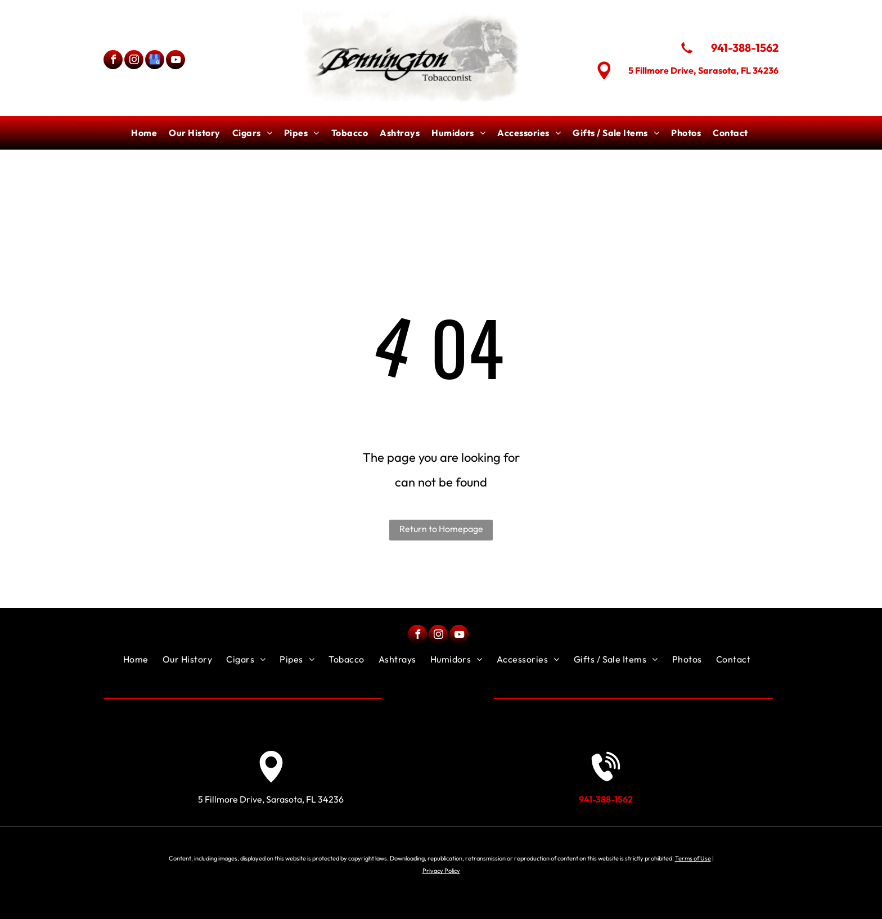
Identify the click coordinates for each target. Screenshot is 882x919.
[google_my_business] (154, 61)
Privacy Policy (441, 871)
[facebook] (113, 61)
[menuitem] (145, 132)
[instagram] (133, 61)
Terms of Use (693, 858)
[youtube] (175, 61)
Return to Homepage (441, 528)
